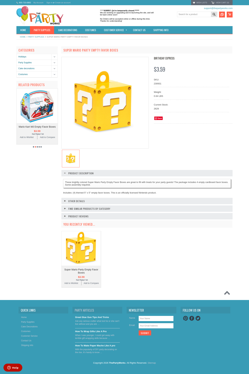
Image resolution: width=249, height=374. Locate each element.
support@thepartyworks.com (218, 8)
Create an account (63, 3)
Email (132, 325)
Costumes (23, 74)
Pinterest (185, 318)
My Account (38, 3)
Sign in (49, 3)
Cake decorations (26, 68)
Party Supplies (36, 37)
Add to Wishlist (27, 137)
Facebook (191, 318)
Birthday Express (164, 58)
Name (132, 318)
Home (23, 37)
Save (160, 118)
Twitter (198, 318)
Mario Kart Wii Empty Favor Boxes (37, 126)
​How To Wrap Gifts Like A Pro (91, 331)
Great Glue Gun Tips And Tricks (92, 317)
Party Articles (84, 310)
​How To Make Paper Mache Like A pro (95, 345)
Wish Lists (201, 3)
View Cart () (222, 3)
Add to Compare (47, 137)
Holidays (22, 57)
